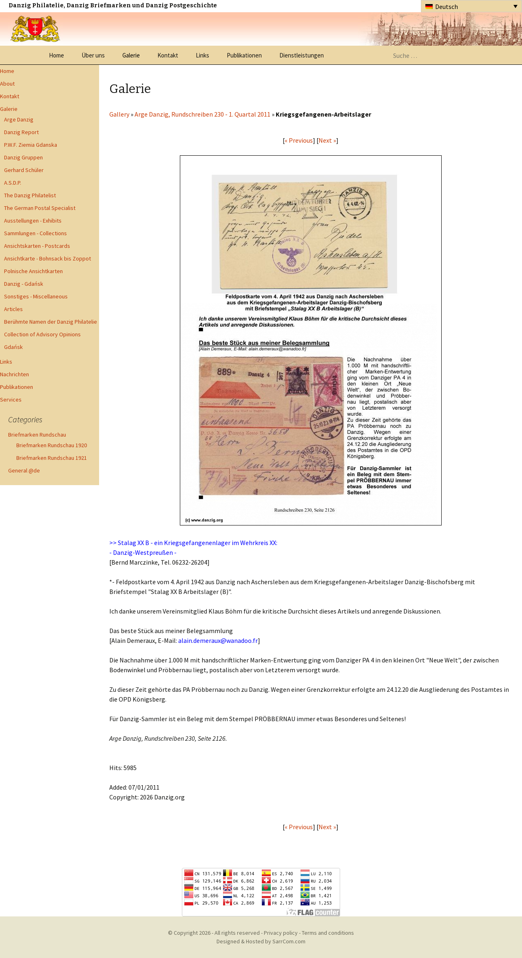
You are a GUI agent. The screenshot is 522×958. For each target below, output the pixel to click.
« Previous (299, 140)
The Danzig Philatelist (30, 195)
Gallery (119, 114)
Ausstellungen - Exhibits (33, 220)
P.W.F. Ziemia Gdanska (30, 144)
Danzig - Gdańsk (23, 283)
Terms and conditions (328, 932)
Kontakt (167, 55)
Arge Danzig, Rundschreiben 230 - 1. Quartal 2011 (202, 114)
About (7, 83)
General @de (24, 470)
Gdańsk (13, 347)
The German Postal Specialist (39, 208)
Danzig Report (21, 132)
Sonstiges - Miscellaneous (36, 296)
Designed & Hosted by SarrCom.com (261, 941)
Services (11, 399)
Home (56, 55)
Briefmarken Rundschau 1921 (51, 457)
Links (202, 55)
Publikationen (244, 55)
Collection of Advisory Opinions (42, 334)
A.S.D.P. (12, 182)
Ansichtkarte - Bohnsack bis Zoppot (47, 258)
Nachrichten (14, 374)
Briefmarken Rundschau (37, 434)
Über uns (93, 55)
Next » (327, 140)
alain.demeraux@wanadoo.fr (218, 640)
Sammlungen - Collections (35, 233)
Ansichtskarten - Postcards (37, 245)
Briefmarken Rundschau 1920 (51, 445)
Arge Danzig (18, 119)
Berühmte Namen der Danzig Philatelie (50, 321)
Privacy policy (281, 932)
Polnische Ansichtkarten (33, 271)
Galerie (131, 55)
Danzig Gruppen (23, 157)
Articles (13, 309)
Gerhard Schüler (24, 170)
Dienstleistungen (301, 55)
